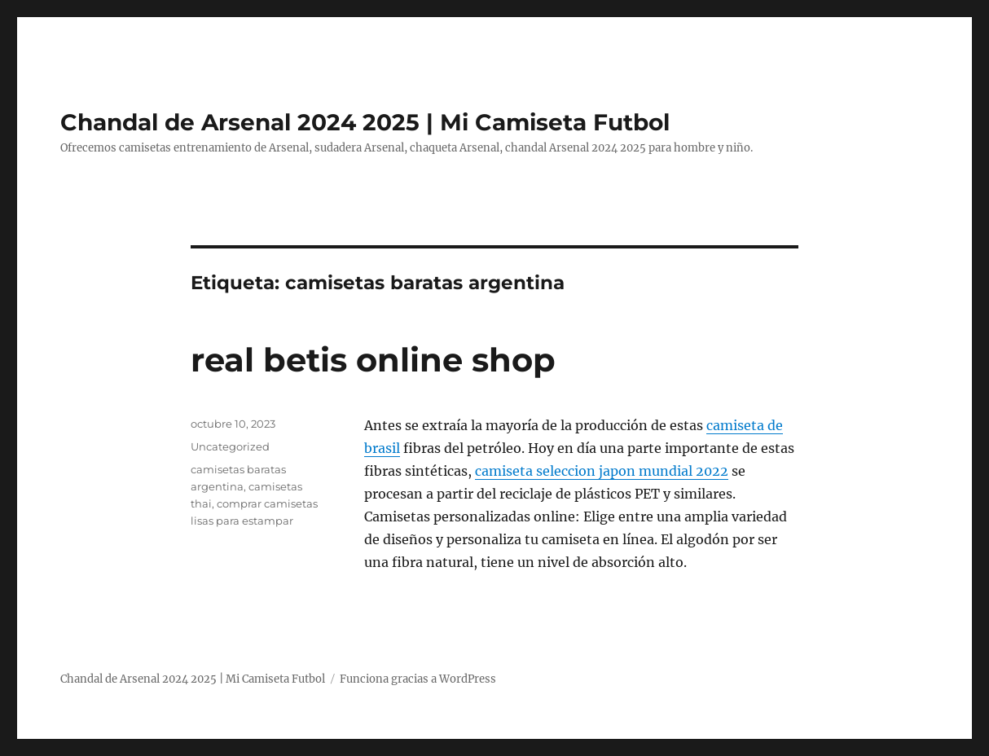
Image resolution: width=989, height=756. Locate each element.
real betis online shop (373, 360)
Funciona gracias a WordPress (418, 679)
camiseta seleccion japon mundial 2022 (601, 471)
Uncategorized (230, 446)
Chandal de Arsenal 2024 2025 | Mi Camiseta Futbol (365, 122)
